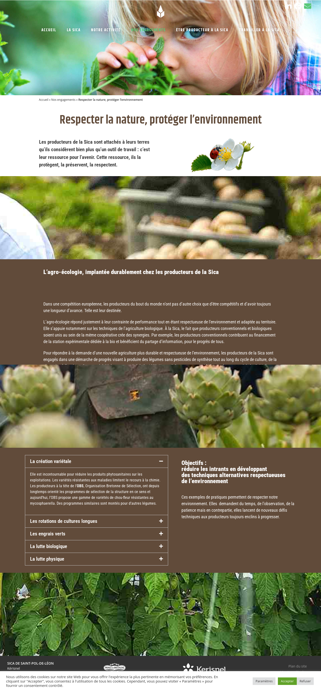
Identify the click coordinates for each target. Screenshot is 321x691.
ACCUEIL (48, 30)
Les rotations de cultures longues (63, 521)
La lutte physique (47, 559)
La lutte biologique (48, 546)
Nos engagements (63, 100)
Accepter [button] (287, 681)
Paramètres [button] (264, 681)
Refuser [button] (305, 681)
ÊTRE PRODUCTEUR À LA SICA (202, 30)
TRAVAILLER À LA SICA (259, 30)
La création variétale (50, 461)
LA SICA (74, 30)
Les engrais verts (47, 534)
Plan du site (298, 666)
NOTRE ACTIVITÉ (106, 30)
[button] (96, 461)
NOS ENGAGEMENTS (148, 30)
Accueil (43, 100)
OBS (80, 486)
